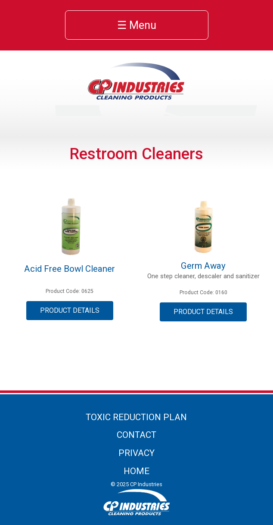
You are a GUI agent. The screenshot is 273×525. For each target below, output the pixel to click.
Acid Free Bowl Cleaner (69, 269)
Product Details (69, 310)
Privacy (136, 453)
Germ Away (203, 266)
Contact (136, 435)
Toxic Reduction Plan (136, 417)
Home (136, 471)
